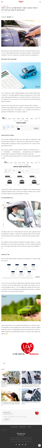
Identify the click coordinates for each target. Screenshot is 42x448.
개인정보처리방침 (22, 426)
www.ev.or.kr (31, 258)
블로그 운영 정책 (14, 426)
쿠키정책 (29, 426)
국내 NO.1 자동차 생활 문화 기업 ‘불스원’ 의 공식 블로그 (15, 416)
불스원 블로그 (7, 412)
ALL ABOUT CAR (4, 6)
